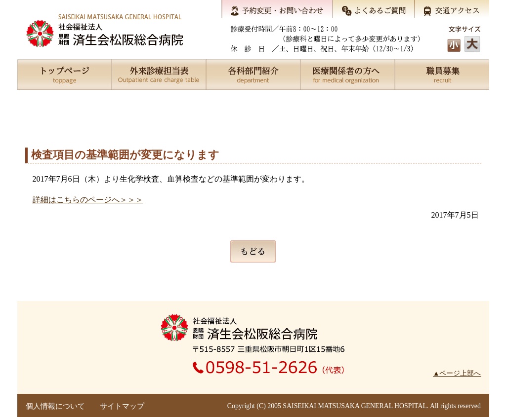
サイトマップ (122, 406)
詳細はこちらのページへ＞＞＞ (88, 199)
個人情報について (55, 406)
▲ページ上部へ (457, 373)
